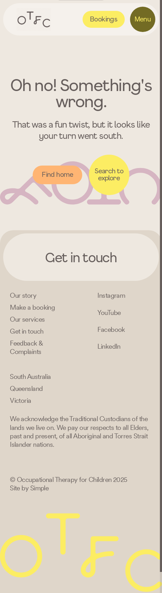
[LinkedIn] (109, 346)
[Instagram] (111, 295)
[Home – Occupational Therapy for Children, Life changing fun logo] (34, 19)
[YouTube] (109, 313)
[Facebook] (111, 329)
